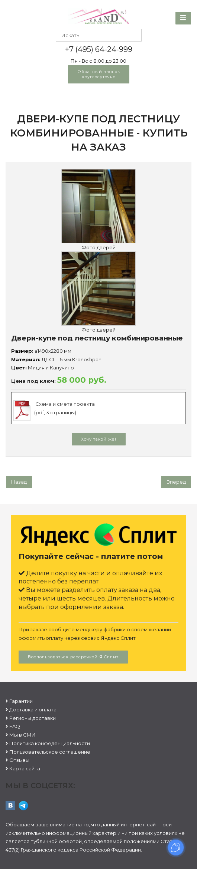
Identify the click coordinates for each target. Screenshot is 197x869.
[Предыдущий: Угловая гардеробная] (19, 481)
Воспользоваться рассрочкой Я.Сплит (73, 656)
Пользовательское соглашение (49, 752)
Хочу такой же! (98, 439)
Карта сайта (24, 768)
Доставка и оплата (32, 709)
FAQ (14, 726)
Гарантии (21, 701)
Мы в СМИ (22, 735)
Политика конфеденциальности (49, 743)
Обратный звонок (98, 74)
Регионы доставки (32, 718)
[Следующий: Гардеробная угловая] (176, 481)
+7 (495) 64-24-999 (98, 49)
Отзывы (19, 760)
